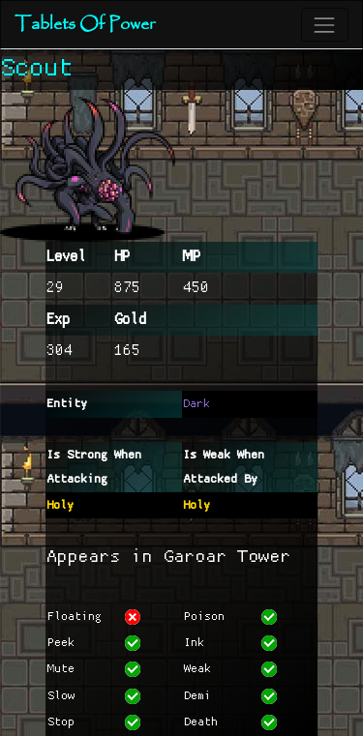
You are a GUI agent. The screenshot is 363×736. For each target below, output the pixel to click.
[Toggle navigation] (324, 25)
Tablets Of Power (85, 25)
